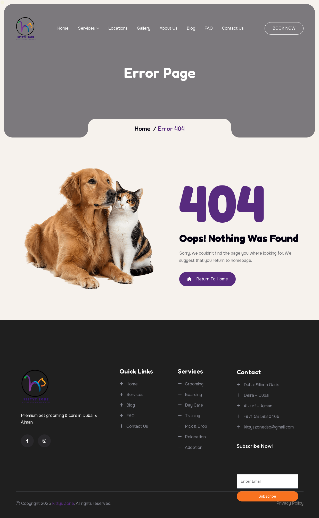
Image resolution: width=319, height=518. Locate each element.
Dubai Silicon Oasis (261, 444)
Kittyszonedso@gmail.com (269, 487)
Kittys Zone (63, 503)
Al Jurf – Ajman (258, 465)
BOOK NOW (284, 28)
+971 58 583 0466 (261, 476)
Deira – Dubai (256, 455)
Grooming (194, 426)
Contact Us (233, 28)
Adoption (193, 490)
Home (63, 28)
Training (192, 458)
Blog (191, 28)
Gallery (143, 28)
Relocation (195, 479)
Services (86, 28)
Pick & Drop (196, 469)
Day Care (194, 447)
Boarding (193, 437)
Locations (118, 28)
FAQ (209, 28)
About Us (168, 28)
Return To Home (207, 279)
